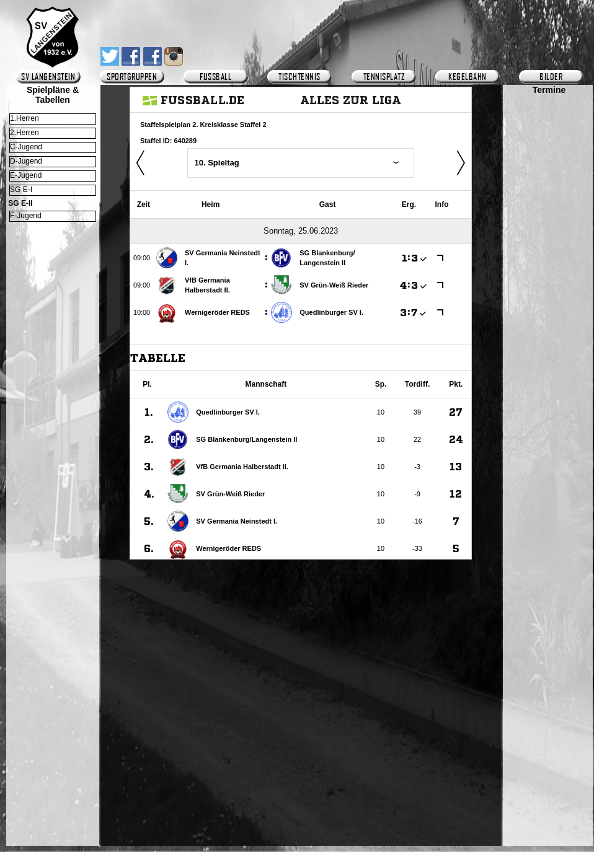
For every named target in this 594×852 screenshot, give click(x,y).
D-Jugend (26, 161)
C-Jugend (26, 147)
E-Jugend (26, 175)
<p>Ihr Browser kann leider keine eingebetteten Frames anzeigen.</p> (549, 456)
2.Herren (24, 132)
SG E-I (21, 189)
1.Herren (24, 118)
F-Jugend (26, 215)
